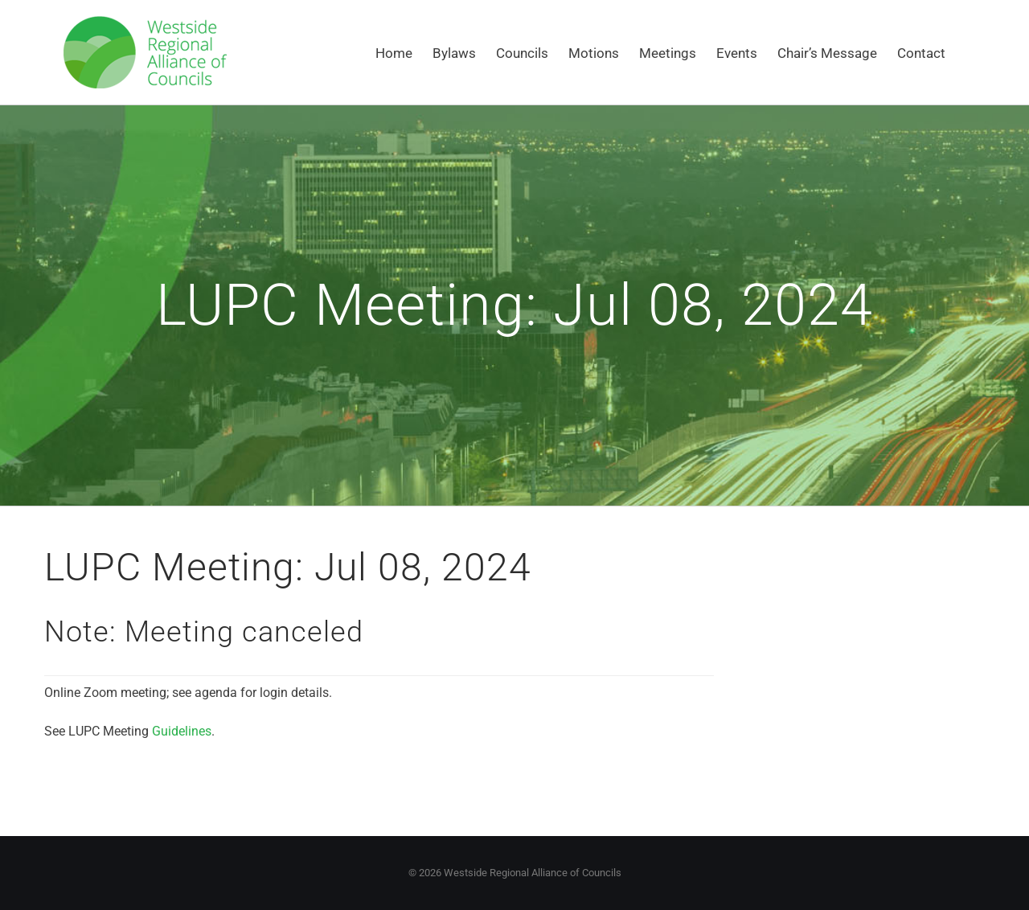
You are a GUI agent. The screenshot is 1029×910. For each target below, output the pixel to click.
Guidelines (181, 731)
